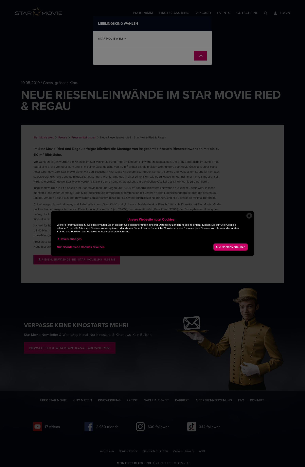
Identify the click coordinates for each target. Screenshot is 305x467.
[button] (69, 239)
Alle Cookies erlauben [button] (230, 246)
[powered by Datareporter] (249, 218)
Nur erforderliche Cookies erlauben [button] (81, 246)
